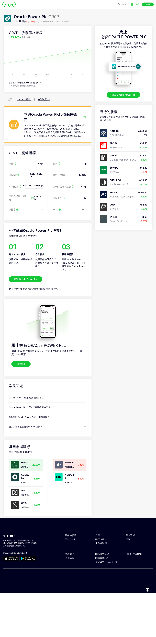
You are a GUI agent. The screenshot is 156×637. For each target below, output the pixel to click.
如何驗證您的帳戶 (104, 557)
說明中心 (99, 540)
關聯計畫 (130, 584)
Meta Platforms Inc (75, 557)
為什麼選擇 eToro (74, 580)
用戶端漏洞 (101, 565)
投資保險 (130, 592)
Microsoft (70, 561)
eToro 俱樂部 (132, 588)
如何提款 (99, 549)
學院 (48, 288)
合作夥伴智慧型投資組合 (138, 596)
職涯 (67, 588)
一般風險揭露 (102, 592)
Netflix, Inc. (71, 540)
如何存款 (99, 545)
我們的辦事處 (72, 592)
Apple (68, 549)
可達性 (68, 596)
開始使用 (21, 363)
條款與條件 (101, 596)
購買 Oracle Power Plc (123, 94)
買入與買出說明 (134, 553)
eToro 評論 (70, 584)
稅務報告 (130, 557)
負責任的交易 (132, 545)
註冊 (148, 4)
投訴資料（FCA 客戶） (106, 605)
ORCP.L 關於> (24, 99)
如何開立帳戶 (102, 553)
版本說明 (69, 600)
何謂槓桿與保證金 (135, 549)
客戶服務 (99, 561)
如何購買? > (44, 99)
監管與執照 (101, 588)
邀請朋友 (130, 580)
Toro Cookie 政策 (104, 580)
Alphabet (70, 553)
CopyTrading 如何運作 (137, 540)
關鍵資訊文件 (102, 600)
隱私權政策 (101, 584)
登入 (138, 4)
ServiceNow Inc (73, 545)
